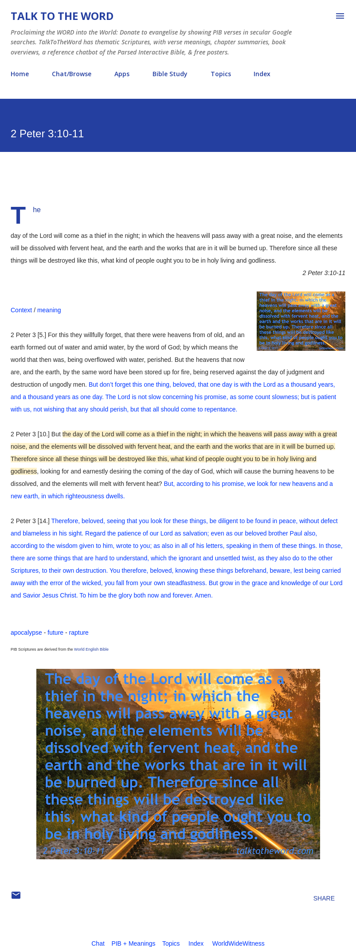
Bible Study (170, 74)
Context (21, 310)
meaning (49, 310)
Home (20, 74)
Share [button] (324, 898)
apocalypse (26, 632)
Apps (121, 74)
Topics (221, 74)
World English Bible (91, 649)
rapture (79, 632)
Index (262, 74)
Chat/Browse (71, 74)
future (55, 632)
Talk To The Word (62, 15)
